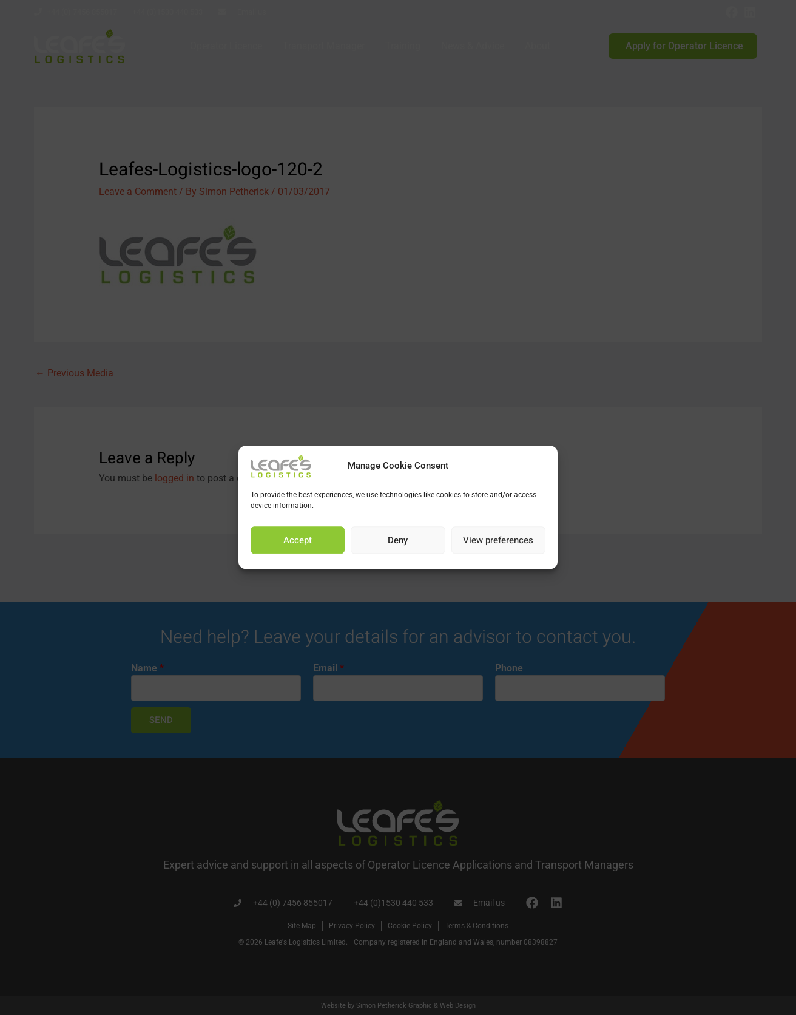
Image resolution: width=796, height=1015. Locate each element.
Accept (297, 540)
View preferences (498, 540)
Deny (398, 540)
